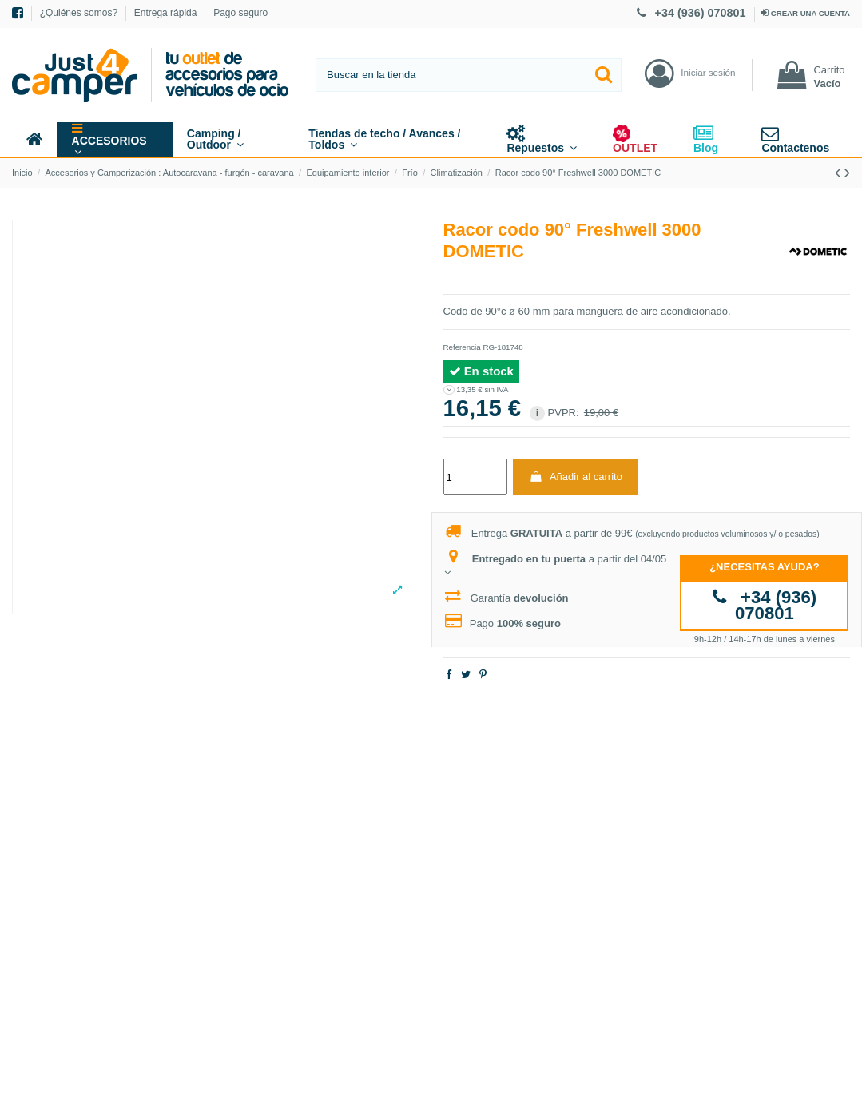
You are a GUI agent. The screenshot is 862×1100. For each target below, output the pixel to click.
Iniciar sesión (708, 72)
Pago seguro (240, 12)
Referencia (462, 347)
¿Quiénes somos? (80, 12)
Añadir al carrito (575, 476)
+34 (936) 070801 (693, 12)
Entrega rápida (167, 12)
